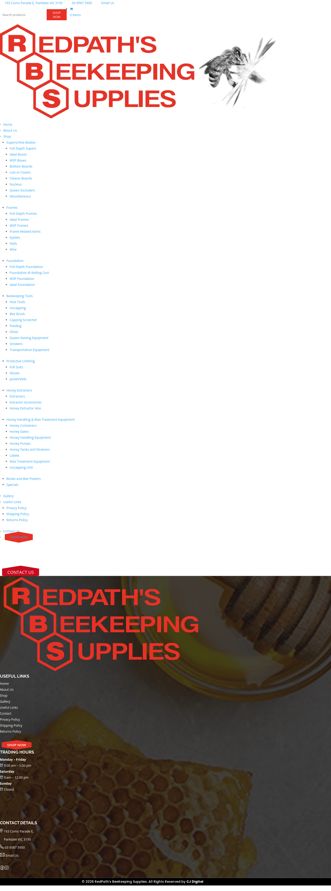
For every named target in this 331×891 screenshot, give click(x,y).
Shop (7, 136)
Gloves (15, 373)
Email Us (104, 3)
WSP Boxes (18, 160)
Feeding (15, 326)
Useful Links (12, 502)
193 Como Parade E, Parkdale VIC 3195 (31, 3)
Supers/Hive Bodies (21, 142)
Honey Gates (19, 431)
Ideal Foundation (22, 284)
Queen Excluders (22, 190)
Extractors (17, 396)
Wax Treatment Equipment (30, 461)
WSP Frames (19, 225)
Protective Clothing (20, 361)
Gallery (8, 496)
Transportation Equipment (29, 350)
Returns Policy (17, 520)
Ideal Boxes (18, 154)
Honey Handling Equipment (30, 437)
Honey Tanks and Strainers (30, 449)
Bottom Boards (21, 166)
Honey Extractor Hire (25, 408)
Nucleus (16, 184)
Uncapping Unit (21, 467)
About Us (10, 130)
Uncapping (18, 308)
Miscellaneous (20, 196)
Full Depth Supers (23, 148)
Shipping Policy (17, 514)
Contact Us (11, 531)
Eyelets (15, 237)
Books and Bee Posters (23, 478)
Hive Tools (17, 302)
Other (14, 332)
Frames (11, 207)
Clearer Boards (21, 178)
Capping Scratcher (23, 320)
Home (7, 124)
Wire (13, 249)
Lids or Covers (20, 172)
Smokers (16, 344)
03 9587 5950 (79, 3)
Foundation (15, 260)
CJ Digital (194, 881)
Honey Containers (23, 425)
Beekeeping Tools (19, 296)
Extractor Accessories (26, 402)
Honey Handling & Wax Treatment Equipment (40, 419)
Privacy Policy (16, 508)
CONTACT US (20, 572)
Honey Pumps (20, 443)
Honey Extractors (19, 390)
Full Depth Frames (23, 213)
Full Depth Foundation (26, 266)
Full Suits (16, 367)
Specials (12, 484)
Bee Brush (17, 314)
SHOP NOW (57, 15)
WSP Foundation (22, 278)
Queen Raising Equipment (29, 338)
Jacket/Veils (18, 379)
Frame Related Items (25, 231)
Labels (14, 455)
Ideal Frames (19, 219)
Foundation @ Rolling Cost (29, 272)
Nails (13, 243)
